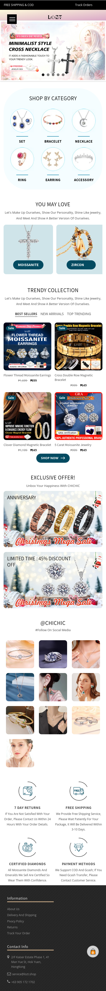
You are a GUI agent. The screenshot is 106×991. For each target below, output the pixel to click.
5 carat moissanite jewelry (73, 445)
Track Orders (83, 5)
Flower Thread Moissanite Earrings (27, 375)
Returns (12, 927)
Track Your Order (18, 933)
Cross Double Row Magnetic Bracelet (74, 377)
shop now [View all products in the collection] (53, 458)
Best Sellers (26, 314)
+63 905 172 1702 (23, 982)
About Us (13, 909)
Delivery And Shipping (21, 915)
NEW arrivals (52, 314)
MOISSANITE (28, 264)
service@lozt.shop (24, 974)
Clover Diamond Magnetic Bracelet (27, 445)
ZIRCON (77, 264)
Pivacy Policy (15, 921)
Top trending (79, 314)
